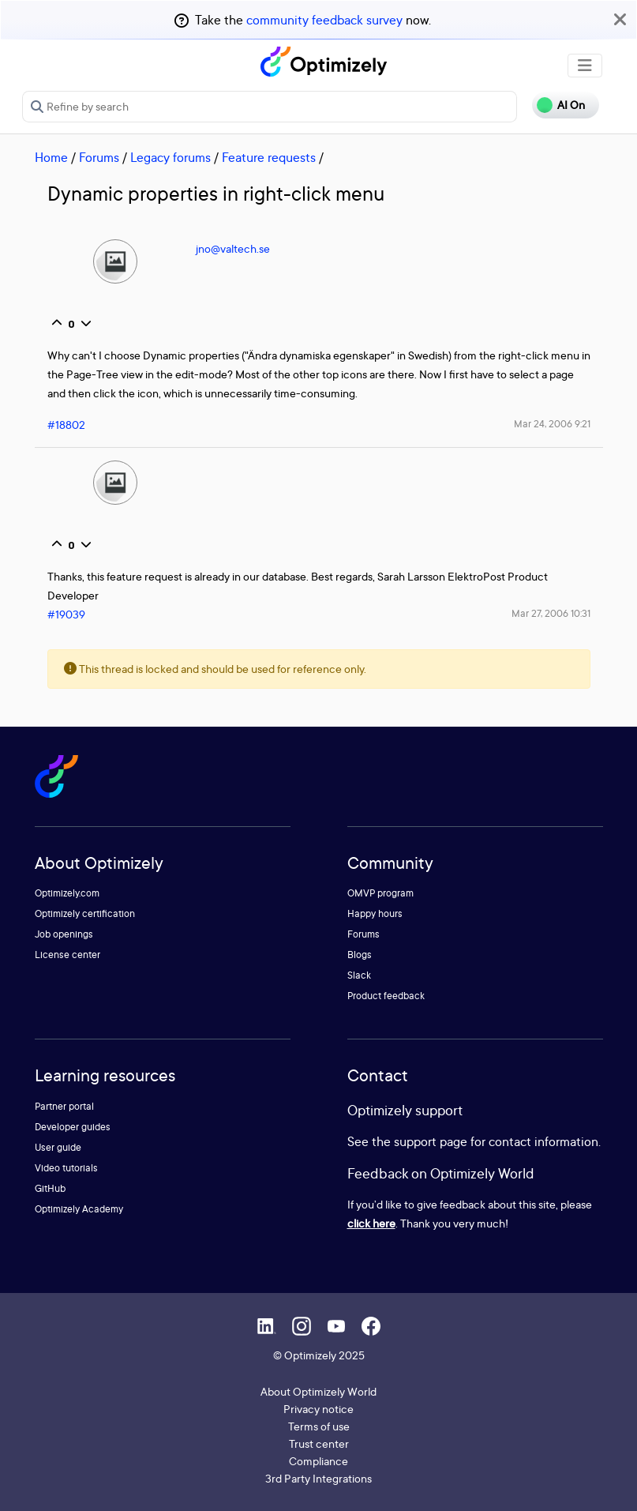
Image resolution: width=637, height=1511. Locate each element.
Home (51, 157)
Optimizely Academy (79, 1209)
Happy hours (375, 913)
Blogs (359, 954)
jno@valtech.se (233, 248)
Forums (99, 157)
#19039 (66, 614)
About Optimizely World (318, 1391)
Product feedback (386, 995)
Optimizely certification (85, 913)
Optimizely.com (67, 893)
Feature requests (269, 157)
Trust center (319, 1443)
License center (67, 954)
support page (430, 1141)
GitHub (50, 1188)
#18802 (66, 424)
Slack (359, 975)
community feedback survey (324, 19)
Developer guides (73, 1126)
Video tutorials (66, 1168)
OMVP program (380, 893)
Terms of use (319, 1426)
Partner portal (64, 1106)
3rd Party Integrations (318, 1478)
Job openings (64, 934)
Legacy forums (170, 157)
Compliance (318, 1460)
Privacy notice (318, 1408)
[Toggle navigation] (585, 65)
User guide (58, 1147)
